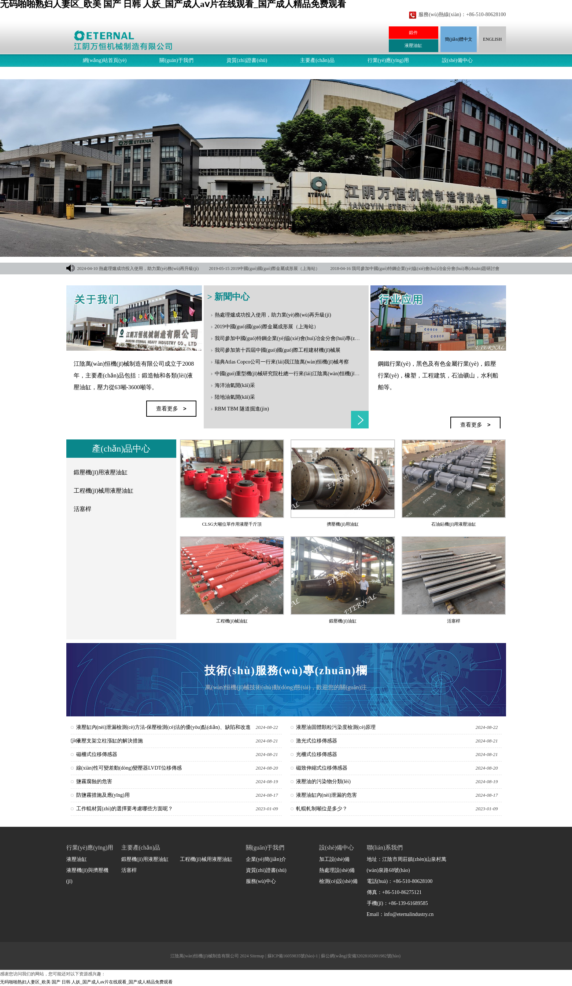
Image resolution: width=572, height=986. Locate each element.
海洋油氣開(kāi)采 (235, 385)
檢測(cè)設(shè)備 (338, 881)
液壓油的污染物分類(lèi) (323, 781)
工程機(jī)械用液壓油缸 (104, 490)
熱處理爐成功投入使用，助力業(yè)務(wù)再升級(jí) (273, 315)
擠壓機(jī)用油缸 (343, 524)
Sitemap (257, 955)
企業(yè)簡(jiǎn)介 (266, 859)
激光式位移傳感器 (316, 741)
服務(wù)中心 (98, 73)
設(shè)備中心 (457, 60)
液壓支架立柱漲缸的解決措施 (109, 741)
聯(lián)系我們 (161, 73)
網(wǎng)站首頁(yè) (105, 60)
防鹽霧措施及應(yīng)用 (103, 795)
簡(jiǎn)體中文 (459, 39)
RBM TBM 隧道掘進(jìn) (242, 409)
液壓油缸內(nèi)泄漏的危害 (326, 795)
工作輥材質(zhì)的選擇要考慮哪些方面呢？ (124, 808)
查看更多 (360, 419)
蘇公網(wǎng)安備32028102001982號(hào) (361, 955)
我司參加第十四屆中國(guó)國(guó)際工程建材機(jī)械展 (278, 350)
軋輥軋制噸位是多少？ (321, 808)
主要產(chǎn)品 (317, 60)
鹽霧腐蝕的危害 (94, 781)
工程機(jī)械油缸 (232, 621)
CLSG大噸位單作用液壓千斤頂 (232, 524)
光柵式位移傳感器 (316, 754)
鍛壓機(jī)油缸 (343, 621)
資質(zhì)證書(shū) (246, 60)
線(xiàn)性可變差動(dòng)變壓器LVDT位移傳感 (129, 768)
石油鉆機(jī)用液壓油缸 (453, 524)
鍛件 (413, 32)
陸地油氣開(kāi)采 (235, 397)
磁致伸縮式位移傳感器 (321, 768)
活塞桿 (82, 509)
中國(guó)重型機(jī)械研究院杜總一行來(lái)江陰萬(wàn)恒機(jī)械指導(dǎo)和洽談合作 (312, 373)
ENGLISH (492, 39)
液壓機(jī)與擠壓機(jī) (87, 876)
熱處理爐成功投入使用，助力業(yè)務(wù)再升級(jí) (149, 268)
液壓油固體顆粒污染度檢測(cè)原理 (336, 727)
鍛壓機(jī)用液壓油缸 (101, 472)
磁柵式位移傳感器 (96, 754)
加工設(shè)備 (334, 859)
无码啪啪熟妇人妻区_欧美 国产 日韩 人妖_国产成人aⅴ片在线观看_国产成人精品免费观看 (86, 982)
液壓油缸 (413, 45)
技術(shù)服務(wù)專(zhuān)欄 (286, 670)
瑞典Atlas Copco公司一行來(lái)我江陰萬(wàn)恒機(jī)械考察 (282, 362)
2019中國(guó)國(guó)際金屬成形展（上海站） (275, 268)
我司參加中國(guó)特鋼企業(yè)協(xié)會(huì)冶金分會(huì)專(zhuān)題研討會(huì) (306, 338)
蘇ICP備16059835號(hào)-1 (292, 955)
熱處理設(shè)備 (337, 870)
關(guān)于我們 (176, 60)
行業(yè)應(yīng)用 (388, 60)
